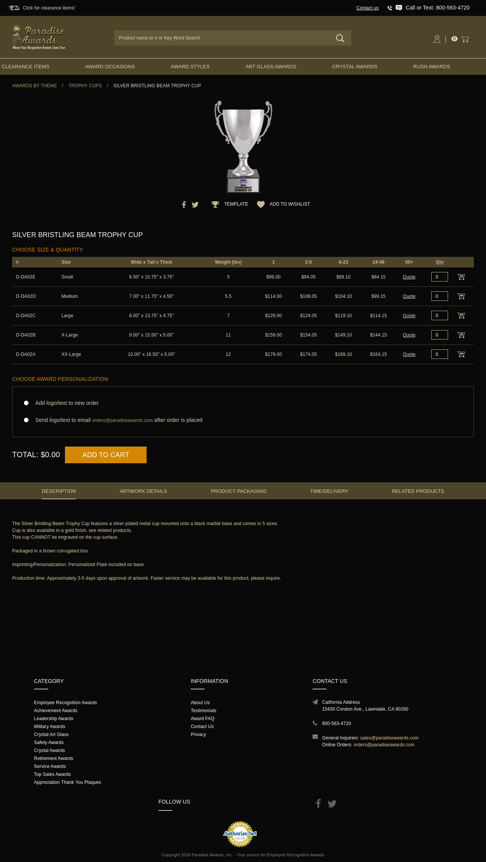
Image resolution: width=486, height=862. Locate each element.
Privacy (198, 734)
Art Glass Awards (271, 66)
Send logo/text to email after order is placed (243, 420)
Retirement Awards (53, 758)
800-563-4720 (336, 723)
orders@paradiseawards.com (384, 744)
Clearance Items (25, 66)
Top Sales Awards (52, 774)
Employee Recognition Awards (65, 702)
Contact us (368, 8)
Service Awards (50, 766)
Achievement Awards (55, 710)
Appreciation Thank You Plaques (67, 782)
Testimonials (203, 710)
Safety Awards (49, 742)
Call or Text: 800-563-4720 (438, 8)
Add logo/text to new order (65, 403)
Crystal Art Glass (51, 734)
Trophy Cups (85, 85)
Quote (409, 277)
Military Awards (49, 726)
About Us (200, 702)
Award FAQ (202, 718)
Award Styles (190, 66)
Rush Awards (431, 66)
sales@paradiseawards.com (389, 738)
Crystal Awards (354, 66)
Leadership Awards (54, 718)
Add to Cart (105, 455)
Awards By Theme (34, 85)
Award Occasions (110, 66)
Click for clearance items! (49, 8)
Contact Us (202, 726)
